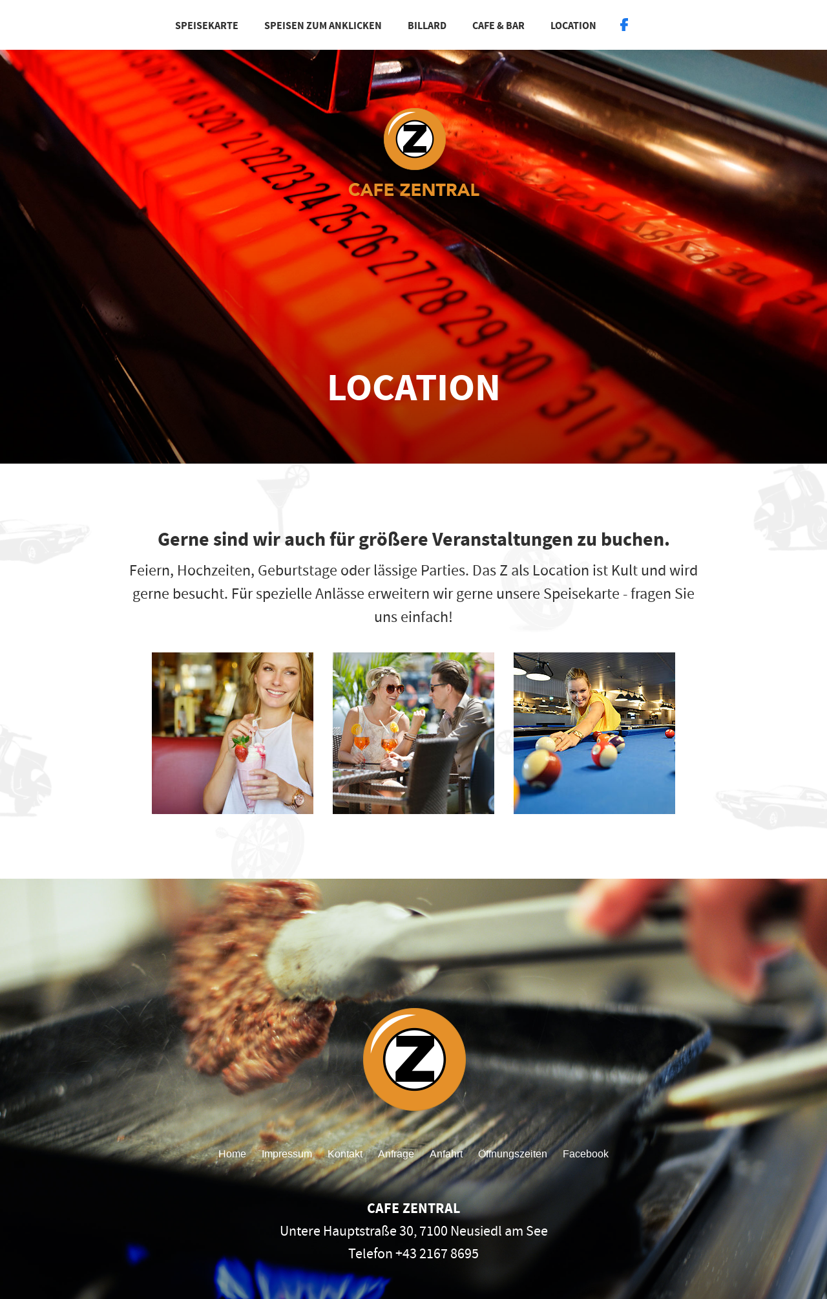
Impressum (287, 1154)
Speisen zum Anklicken (323, 26)
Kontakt (345, 1154)
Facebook (586, 1154)
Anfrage (396, 1154)
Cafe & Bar (498, 26)
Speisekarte (206, 26)
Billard (427, 26)
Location (573, 26)
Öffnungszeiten (512, 1154)
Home (232, 1154)
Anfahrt (446, 1154)
